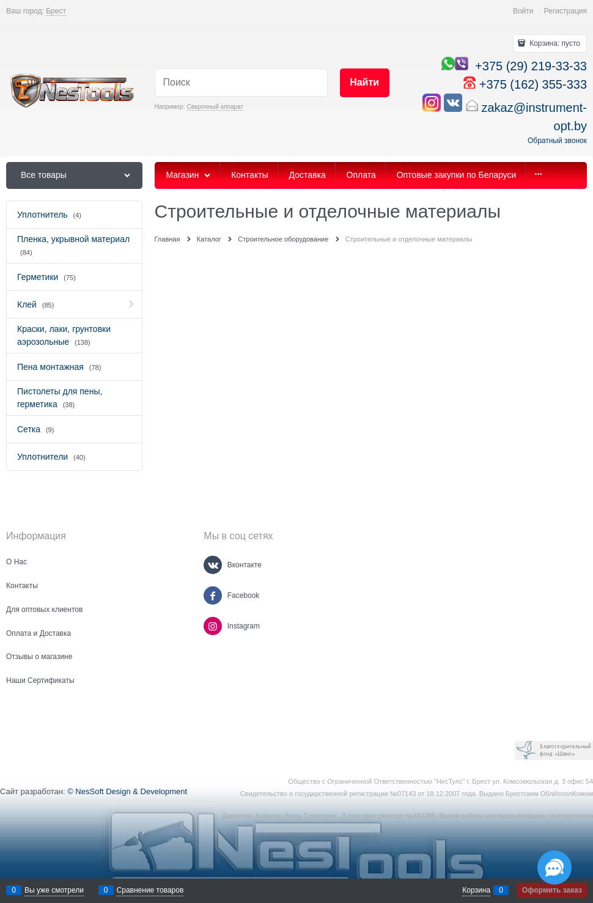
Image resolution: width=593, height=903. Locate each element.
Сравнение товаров (150, 890)
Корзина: (554, 43)
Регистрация (565, 11)
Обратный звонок (557, 140)
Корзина (476, 890)
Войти (523, 11)
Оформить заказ (552, 890)
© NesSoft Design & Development (127, 791)
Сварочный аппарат (214, 106)
